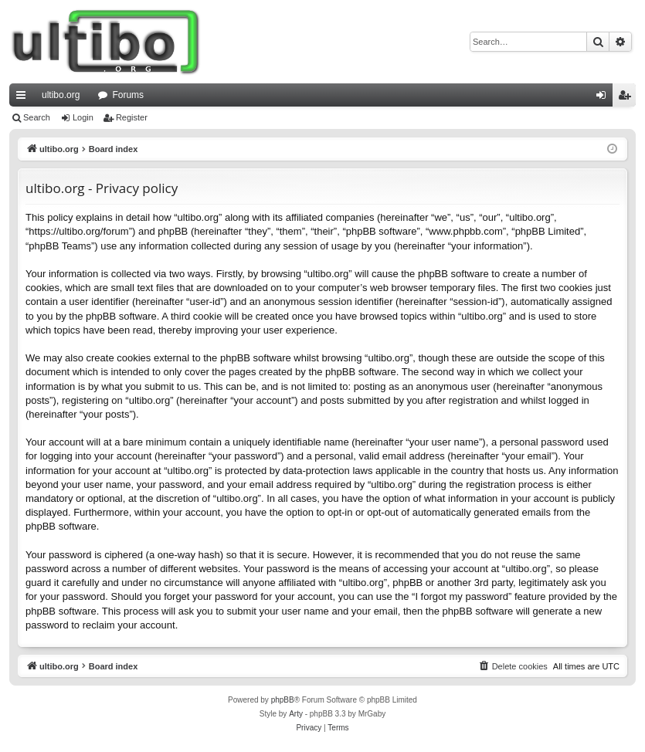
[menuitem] (513, 666)
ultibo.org (61, 95)
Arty (296, 714)
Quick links (23, 98)
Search (36, 117)
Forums (128, 95)
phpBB (282, 700)
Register (132, 117)
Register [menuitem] (628, 98)
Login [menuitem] (604, 98)
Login (83, 117)
